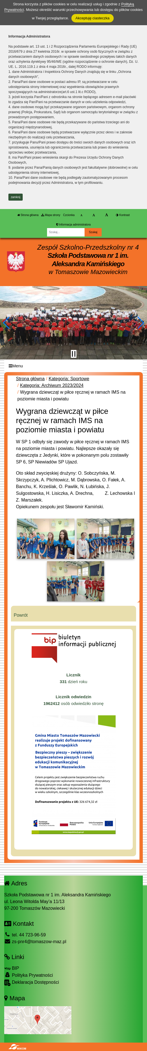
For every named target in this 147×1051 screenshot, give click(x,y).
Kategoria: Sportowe (69, 378)
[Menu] (73, 365)
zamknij (15, 197)
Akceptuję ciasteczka (92, 18)
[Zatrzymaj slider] (73, 354)
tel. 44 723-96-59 (25, 934)
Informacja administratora (73, 224)
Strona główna (28, 215)
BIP (11, 968)
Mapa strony (50, 215)
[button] (6, 323)
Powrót (21, 615)
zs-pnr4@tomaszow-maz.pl (35, 941)
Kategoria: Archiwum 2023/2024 (51, 385)
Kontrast (123, 215)
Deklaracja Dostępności (31, 983)
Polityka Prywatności (28, 975)
